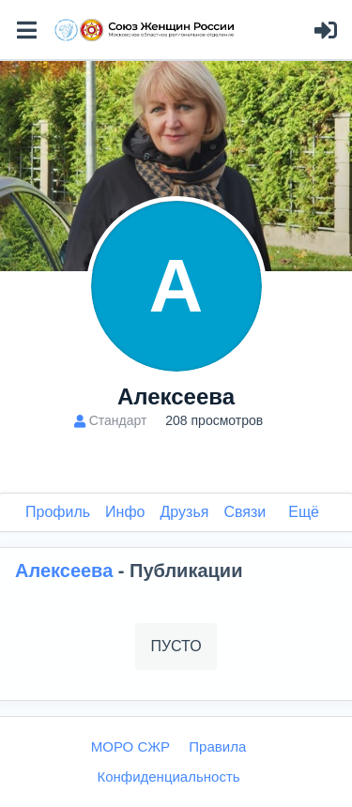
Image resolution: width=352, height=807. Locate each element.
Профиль (57, 512)
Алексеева (66, 570)
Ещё (303, 512)
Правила (217, 746)
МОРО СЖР (130, 746)
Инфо (125, 512)
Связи (244, 512)
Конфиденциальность (168, 776)
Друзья (185, 512)
